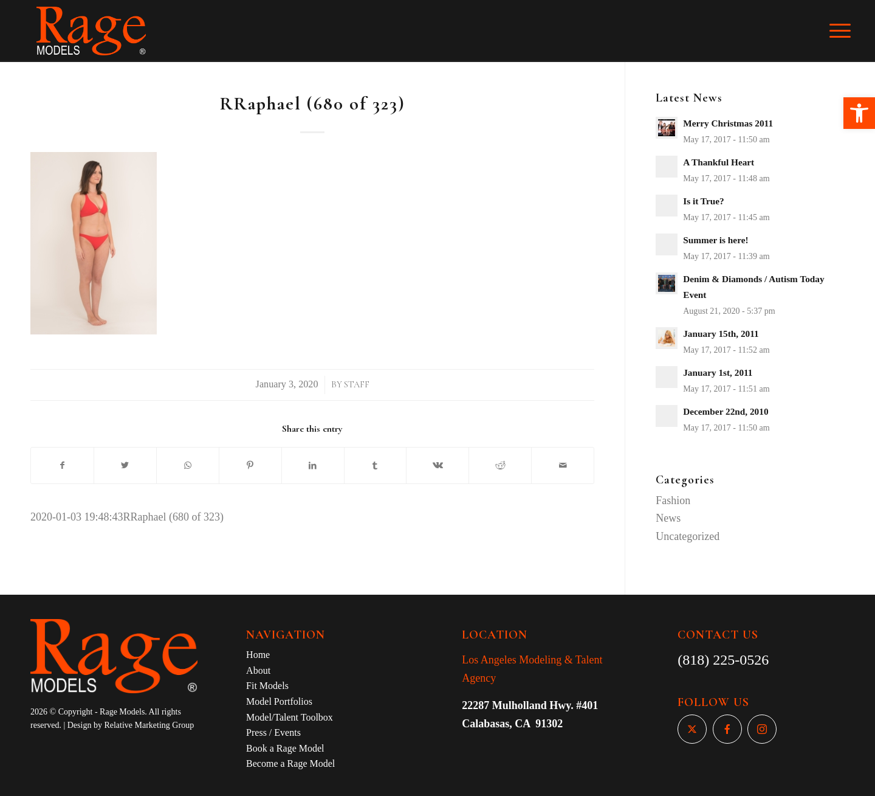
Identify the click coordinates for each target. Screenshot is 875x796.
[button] (859, 113)
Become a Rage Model (290, 763)
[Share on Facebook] (62, 466)
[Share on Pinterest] (250, 466)
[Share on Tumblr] (376, 466)
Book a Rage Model (285, 748)
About (258, 670)
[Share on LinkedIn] (313, 466)
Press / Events (273, 732)
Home (258, 654)
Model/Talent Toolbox (289, 717)
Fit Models (267, 685)
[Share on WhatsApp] (188, 466)
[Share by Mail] (563, 466)
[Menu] (848, 31)
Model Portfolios (279, 701)
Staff (356, 384)
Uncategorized (687, 536)
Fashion (673, 500)
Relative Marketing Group (149, 725)
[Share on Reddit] (500, 466)
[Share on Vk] (437, 466)
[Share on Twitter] (125, 466)
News (668, 518)
